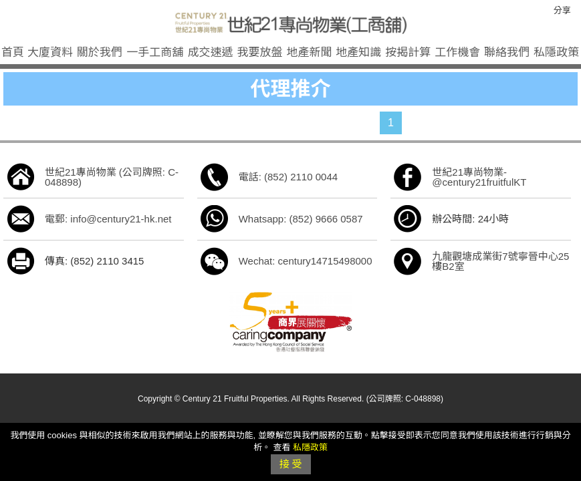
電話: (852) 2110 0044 (288, 176)
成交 (210, 52)
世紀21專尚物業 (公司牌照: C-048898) (112, 177)
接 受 (290, 464)
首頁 (12, 52)
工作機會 (457, 52)
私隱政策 (556, 52)
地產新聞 (309, 52)
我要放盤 (260, 52)
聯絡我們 (507, 52)
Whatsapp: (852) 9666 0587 (301, 218)
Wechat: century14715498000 (305, 261)
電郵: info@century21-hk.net (108, 218)
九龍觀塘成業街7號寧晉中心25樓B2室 (500, 261)
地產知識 (358, 52)
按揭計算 (408, 52)
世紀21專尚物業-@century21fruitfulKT (479, 177)
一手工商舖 (154, 52)
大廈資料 (50, 52)
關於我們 (99, 52)
